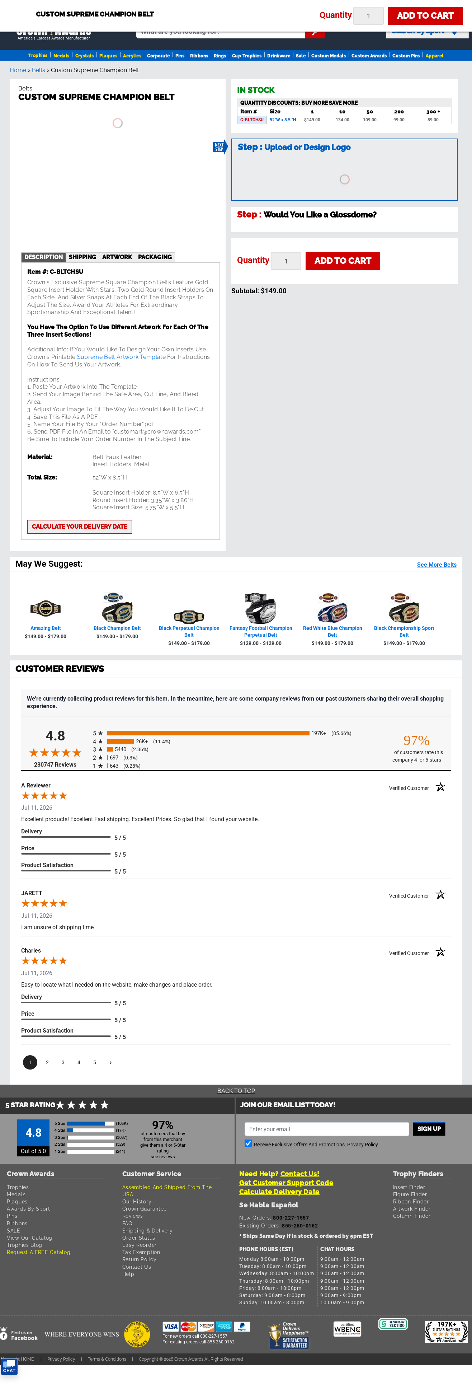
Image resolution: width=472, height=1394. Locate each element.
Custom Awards (369, 56)
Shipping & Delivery (147, 1230)
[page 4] (79, 1062)
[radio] (236, 733)
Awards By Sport (28, 1209)
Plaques (108, 56)
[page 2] (47, 1062)
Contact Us (136, 1267)
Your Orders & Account (284, 4)
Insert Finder (409, 1187)
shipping (82, 257)
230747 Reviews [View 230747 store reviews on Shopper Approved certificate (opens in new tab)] (61, 764)
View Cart (449, 8)
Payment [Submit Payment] (337, 4)
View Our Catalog (29, 1238)
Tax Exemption (141, 1252)
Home (18, 70)
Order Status (138, 1238)
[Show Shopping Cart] (405, 7)
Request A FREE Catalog (38, 1252)
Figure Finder (410, 1194)
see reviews (163, 1156)
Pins (179, 56)
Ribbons (199, 56)
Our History (137, 1201)
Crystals (84, 56)
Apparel (435, 56)
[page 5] (94, 1062)
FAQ (127, 1223)
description (43, 257)
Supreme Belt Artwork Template (121, 357)
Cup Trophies (247, 56)
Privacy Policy (362, 1145)
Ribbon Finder (411, 1201)
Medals (61, 56)
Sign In (212, 4)
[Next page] (110, 1062)
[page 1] (30, 1062)
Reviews (132, 1216)
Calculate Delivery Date (279, 1192)
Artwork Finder (412, 1209)
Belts (38, 70)
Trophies (38, 55)
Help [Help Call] (366, 4)
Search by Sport (425, 31)
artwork (117, 257)
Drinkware (278, 56)
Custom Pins (406, 56)
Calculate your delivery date (79, 526)
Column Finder (412, 1216)
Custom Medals (328, 56)
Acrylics (132, 56)
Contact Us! (300, 1174)
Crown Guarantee (144, 1209)
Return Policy (139, 1259)
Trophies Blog (24, 1245)
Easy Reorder (139, 1245)
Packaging (155, 257)
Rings (220, 56)
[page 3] (63, 1062)
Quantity (253, 260)
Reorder (237, 4)
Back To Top (236, 1090)
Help (128, 1274)
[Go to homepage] (54, 31)
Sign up (429, 1129)
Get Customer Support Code (286, 1183)
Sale (301, 56)
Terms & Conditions (107, 1359)
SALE (13, 1230)
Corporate (158, 56)
